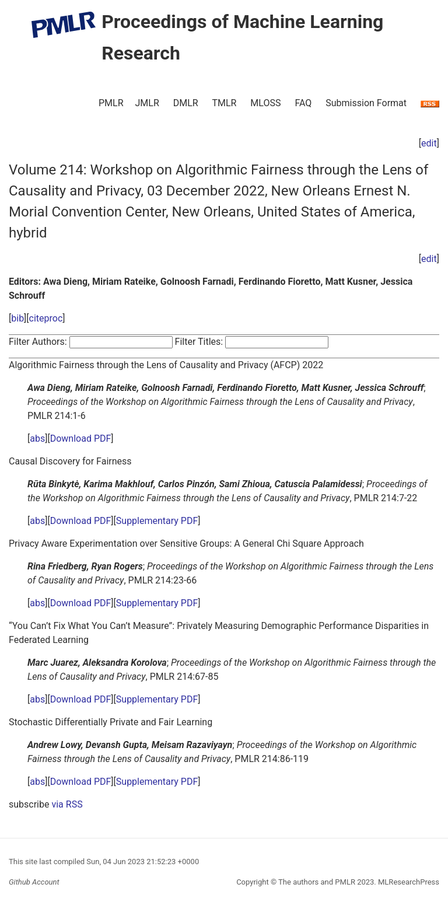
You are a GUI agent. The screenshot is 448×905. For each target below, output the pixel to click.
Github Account (34, 882)
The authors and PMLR (316, 882)
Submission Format (366, 103)
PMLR (111, 103)
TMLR (224, 103)
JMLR (147, 103)
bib (17, 318)
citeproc (46, 318)
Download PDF (80, 438)
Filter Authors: (38, 341)
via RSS (66, 804)
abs (37, 438)
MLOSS (265, 103)
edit (429, 143)
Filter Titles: (199, 341)
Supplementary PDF (157, 520)
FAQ (303, 103)
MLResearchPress (407, 882)
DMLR (185, 103)
